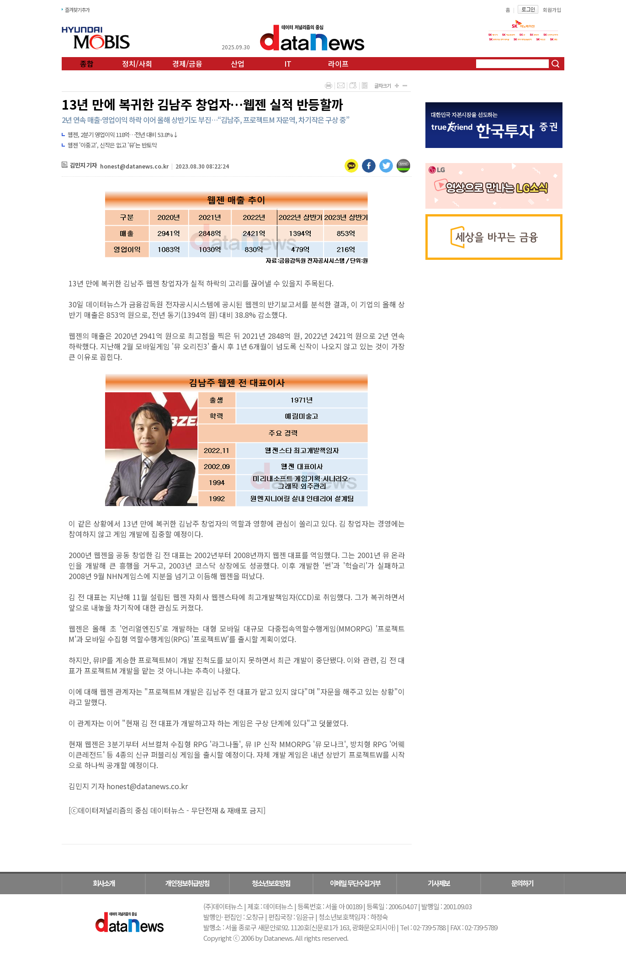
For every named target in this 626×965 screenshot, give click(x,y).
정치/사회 (137, 63)
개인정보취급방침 (187, 883)
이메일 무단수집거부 (355, 883)
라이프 (338, 63)
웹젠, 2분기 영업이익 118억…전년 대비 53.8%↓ (123, 134)
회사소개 (104, 883)
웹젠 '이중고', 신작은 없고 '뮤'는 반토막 (112, 145)
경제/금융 (187, 63)
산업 (237, 63)
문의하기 (522, 883)
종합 (87, 63)
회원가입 (552, 9)
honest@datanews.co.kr (134, 166)
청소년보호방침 (271, 883)
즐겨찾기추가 (77, 9)
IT (288, 63)
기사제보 (439, 883)
